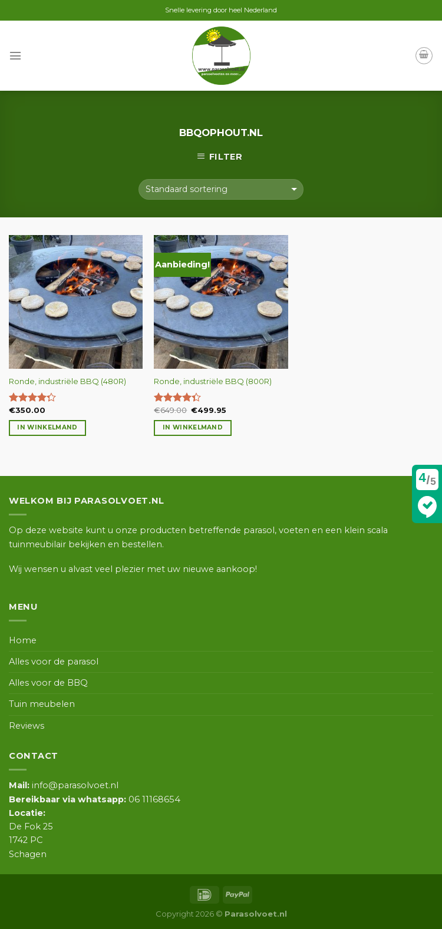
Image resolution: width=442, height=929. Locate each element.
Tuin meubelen (42, 704)
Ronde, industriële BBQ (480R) (67, 381)
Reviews (26, 725)
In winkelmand (47, 427)
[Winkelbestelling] (221, 189)
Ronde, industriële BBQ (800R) (213, 381)
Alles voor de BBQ (48, 682)
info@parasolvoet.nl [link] (63, 785)
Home (23, 640)
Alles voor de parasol (53, 661)
